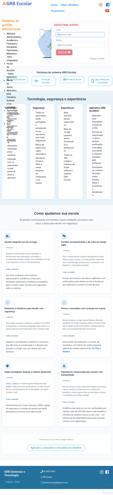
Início (54, 5)
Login (58, 30)
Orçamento (58, 11)
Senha (58, 40)
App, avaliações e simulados (100, 81)
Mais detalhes (70, 5)
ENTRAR (64, 52)
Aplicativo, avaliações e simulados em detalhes (56, 447)
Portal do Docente (42, 81)
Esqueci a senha (97, 59)
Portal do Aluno (72, 79)
